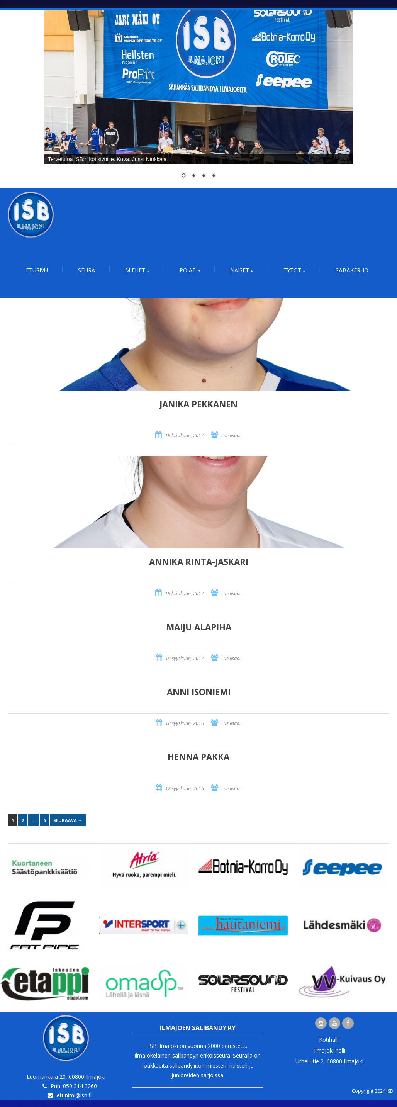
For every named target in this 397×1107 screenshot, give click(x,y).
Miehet (137, 270)
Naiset (241, 270)
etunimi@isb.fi (74, 1095)
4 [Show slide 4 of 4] (213, 176)
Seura (86, 270)
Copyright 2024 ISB (372, 1091)
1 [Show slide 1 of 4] (183, 176)
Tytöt (294, 270)
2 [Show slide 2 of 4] (193, 176)
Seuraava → (67, 820)
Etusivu (37, 270)
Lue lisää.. (231, 435)
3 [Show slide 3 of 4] (203, 176)
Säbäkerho (352, 270)
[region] (198, 99)
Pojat (190, 270)
